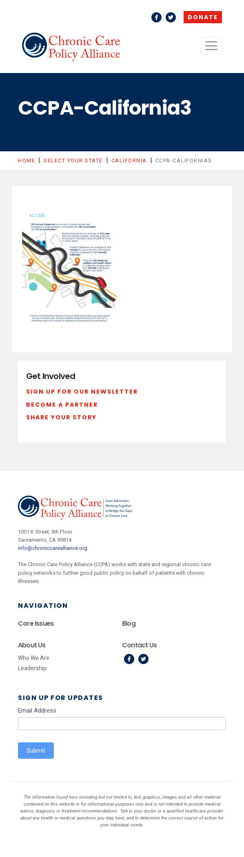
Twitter (171, 17)
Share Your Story (61, 417)
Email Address (37, 710)
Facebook (156, 17)
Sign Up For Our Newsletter (82, 392)
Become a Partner (62, 405)
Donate (203, 17)
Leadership (32, 668)
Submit (36, 750)
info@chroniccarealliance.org (52, 548)
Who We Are (33, 658)
